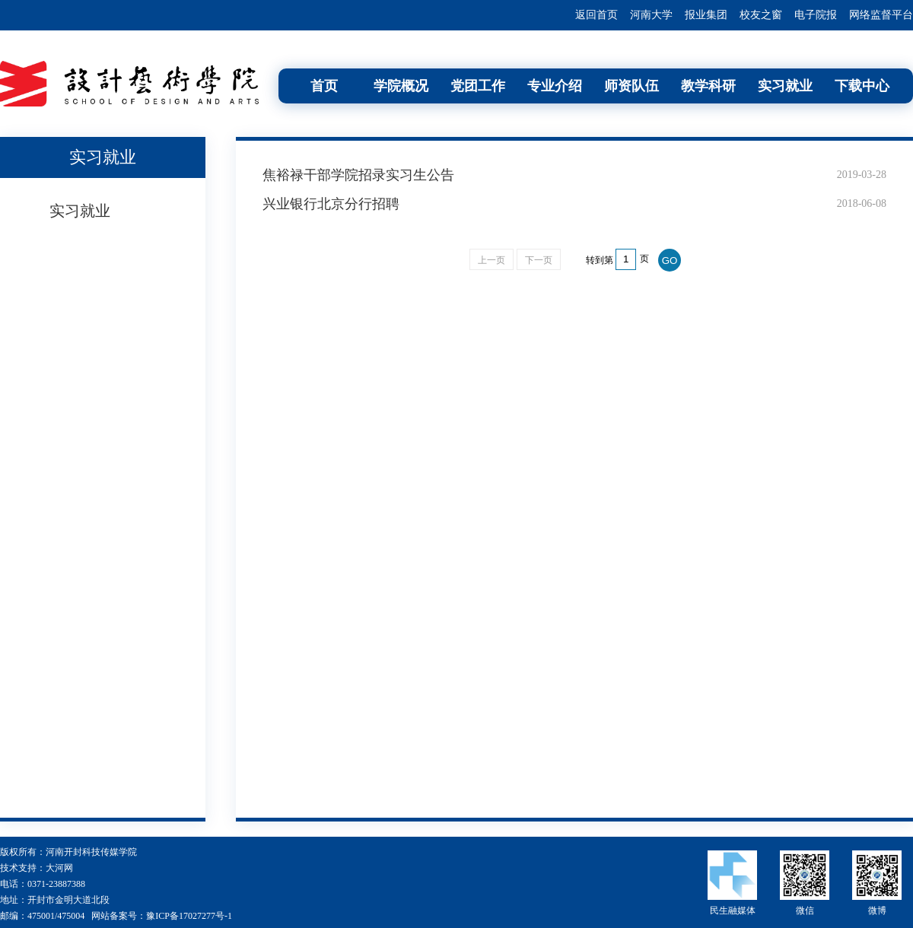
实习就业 (785, 86)
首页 (324, 86)
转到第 (599, 260)
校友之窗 (761, 15)
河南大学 (651, 15)
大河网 (59, 868)
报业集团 (706, 15)
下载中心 (862, 86)
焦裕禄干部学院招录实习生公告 (358, 175)
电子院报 (815, 15)
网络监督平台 (881, 15)
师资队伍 (631, 86)
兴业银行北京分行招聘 (330, 203)
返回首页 (596, 15)
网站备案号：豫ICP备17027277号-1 (161, 916)
